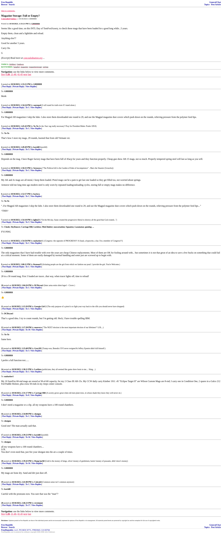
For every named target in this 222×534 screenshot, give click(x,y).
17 (2, 435)
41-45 (20, 74)
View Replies (31, 86)
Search (12, 4)
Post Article (216, 4)
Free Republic (7, 2)
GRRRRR (37, 84)
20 (2, 503)
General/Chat (215, 2)
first (3, 74)
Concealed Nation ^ (9, 19)
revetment (38, 503)
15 (2, 393)
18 (2, 461)
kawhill (36, 147)
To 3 (27, 149)
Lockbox (38, 369)
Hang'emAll (39, 461)
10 (2, 285)
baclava (36, 194)
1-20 (7, 74)
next (25, 74)
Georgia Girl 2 (40, 306)
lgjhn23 (36, 220)
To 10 (28, 330)
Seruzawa (37, 168)
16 (2, 414)
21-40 (13, 74)
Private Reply (18, 86)
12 (2, 327)
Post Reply (6, 86)
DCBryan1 (38, 285)
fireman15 (37, 264)
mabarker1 (38, 241)
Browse (4, 4)
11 (2, 306)
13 (2, 348)
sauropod (37, 105)
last (29, 74)
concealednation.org (32, 58)
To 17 (28, 505)
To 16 (28, 437)
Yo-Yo (35, 126)
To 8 (27, 395)
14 (2, 369)
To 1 (27, 107)
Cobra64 (38, 482)
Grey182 (38, 348)
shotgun (37, 414)
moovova (38, 327)
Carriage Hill (39, 393)
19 (2, 482)
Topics (207, 4)
